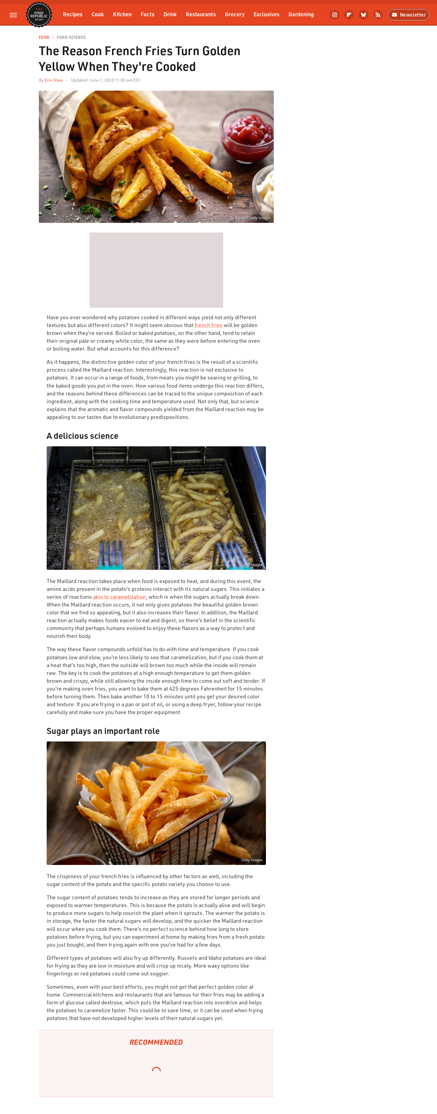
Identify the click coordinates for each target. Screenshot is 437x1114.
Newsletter (408, 14)
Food (44, 37)
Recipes (73, 14)
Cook (98, 14)
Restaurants (201, 14)
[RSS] (378, 15)
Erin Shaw (54, 80)
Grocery (235, 14)
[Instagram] (334, 15)
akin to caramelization (119, 596)
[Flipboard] (349, 15)
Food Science (71, 37)
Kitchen (122, 14)
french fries (209, 325)
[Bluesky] (363, 15)
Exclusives (266, 14)
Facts (148, 14)
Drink (170, 14)
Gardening (301, 14)
